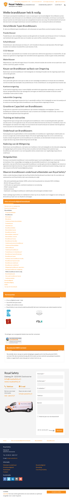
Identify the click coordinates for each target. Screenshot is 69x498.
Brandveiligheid (9, 280)
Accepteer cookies (56, 492)
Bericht (39, 403)
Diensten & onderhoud (26, 5)
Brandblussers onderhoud (12, 265)
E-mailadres (41, 388)
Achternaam (41, 381)
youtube (20, 479)
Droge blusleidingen (10, 212)
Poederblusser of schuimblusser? (13, 252)
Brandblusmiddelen (10, 228)
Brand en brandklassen (11, 208)
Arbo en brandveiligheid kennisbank (17, 201)
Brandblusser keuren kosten (12, 260)
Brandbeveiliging (9, 282)
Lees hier (5, 494)
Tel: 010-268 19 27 (37, 1)
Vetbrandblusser (9, 247)
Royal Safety (13, 4)
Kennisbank (6, 469)
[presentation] (50, 421)
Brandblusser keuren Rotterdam (13, 254)
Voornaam (40, 373)
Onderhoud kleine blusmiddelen (13, 221)
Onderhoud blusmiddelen (11, 245)
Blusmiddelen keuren (10, 230)
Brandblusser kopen (10, 256)
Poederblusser (9, 223)
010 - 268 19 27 (9, 396)
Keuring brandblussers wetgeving (13, 269)
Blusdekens (8, 219)
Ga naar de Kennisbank (11, 286)
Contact (58, 5)
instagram (16, 479)
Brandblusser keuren (10, 232)
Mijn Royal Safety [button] (61, 1)
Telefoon (40, 395)
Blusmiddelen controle (11, 236)
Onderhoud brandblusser (11, 249)
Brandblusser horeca (10, 238)
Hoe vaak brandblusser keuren (13, 276)
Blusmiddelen (8, 210)
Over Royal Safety (45, 5)
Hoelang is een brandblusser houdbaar (15, 258)
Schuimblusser (9, 225)
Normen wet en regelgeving (12, 206)
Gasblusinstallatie (9, 278)
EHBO (6, 284)
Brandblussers (9, 214)
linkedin (12, 479)
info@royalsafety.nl (49, 1)
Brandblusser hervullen (11, 241)
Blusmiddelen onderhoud (11, 234)
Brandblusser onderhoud (11, 263)
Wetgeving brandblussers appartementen (15, 267)
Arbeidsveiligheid (8, 467)
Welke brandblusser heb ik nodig (13, 271)
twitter (9, 479)
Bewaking (39, 467)
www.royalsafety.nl (12, 381)
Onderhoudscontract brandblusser (14, 243)
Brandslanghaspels (10, 274)
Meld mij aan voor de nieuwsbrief (48, 416)
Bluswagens (8, 217)
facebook (5, 479)
